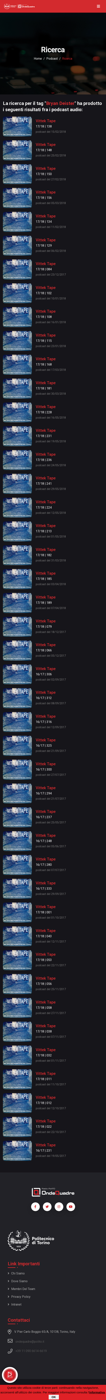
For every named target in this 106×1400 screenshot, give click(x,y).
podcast (52, 58)
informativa (97, 1392)
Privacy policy (19, 1297)
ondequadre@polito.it (26, 1340)
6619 (43, 1351)
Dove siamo (18, 1281)
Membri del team (21, 1289)
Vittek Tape (46, 121)
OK (54, 1397)
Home (38, 58)
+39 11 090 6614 (27, 1351)
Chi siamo (16, 1273)
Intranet (14, 1304)
